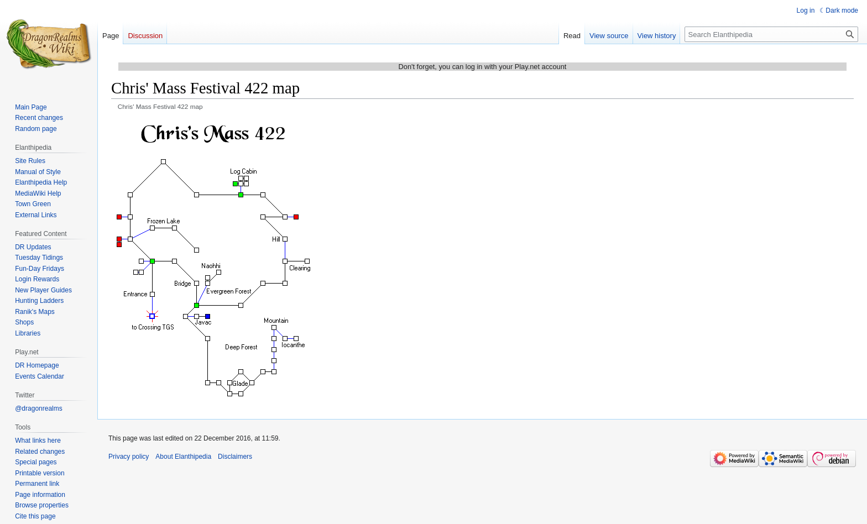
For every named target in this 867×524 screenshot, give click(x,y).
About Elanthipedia (183, 456)
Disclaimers (235, 456)
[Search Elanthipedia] (771, 34)
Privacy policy (128, 456)
